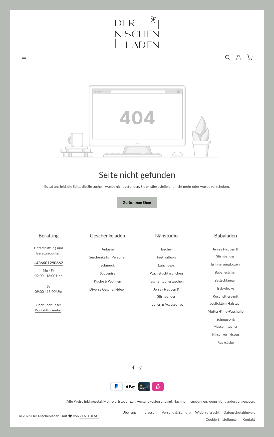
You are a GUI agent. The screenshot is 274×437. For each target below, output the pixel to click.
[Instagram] (140, 368)
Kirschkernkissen (225, 334)
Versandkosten (148, 401)
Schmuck (108, 265)
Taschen (166, 249)
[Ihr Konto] (238, 57)
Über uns (129, 412)
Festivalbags (166, 257)
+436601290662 (48, 262)
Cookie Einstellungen (222, 419)
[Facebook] (133, 368)
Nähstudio (166, 235)
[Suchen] (227, 57)
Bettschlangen (225, 280)
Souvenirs (107, 273)
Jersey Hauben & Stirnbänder (166, 292)
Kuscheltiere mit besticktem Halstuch (225, 299)
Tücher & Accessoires (166, 304)
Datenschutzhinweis (239, 412)
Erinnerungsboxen (225, 264)
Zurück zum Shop (137, 202)
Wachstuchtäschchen (166, 273)
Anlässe (108, 249)
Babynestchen (225, 272)
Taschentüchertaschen (166, 281)
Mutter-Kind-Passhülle (225, 311)
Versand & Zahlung (176, 412)
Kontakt (248, 419)
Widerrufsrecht (207, 412)
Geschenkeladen (107, 235)
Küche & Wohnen (107, 281)
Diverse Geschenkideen (107, 289)
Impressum (149, 412)
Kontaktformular (48, 310)
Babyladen (225, 235)
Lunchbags (166, 265)
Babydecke (225, 288)
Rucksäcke (225, 342)
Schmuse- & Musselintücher (225, 322)
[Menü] (24, 57)
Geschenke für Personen (107, 257)
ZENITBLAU (89, 416)
